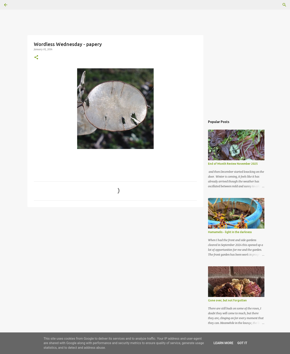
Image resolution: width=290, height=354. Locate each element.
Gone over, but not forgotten (227, 300)
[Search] (16, 5)
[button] (36, 57)
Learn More (223, 343)
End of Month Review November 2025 (233, 163)
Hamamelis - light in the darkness (230, 232)
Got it (242, 343)
